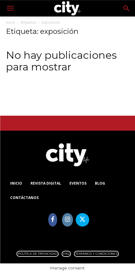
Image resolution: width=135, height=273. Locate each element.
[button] (10, 8)
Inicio (10, 22)
